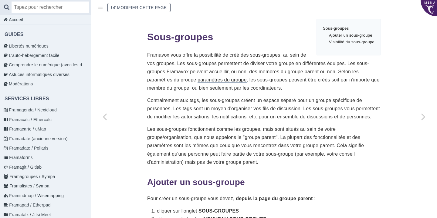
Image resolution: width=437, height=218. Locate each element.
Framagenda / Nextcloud (32, 109)
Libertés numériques (28, 46)
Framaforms (20, 157)
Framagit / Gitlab (25, 167)
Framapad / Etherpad (29, 205)
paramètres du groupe (222, 79)
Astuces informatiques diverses (38, 74)
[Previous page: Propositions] (104, 116)
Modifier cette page (139, 7)
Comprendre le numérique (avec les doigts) (49, 64)
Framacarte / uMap (27, 129)
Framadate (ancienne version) (37, 138)
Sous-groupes (336, 28)
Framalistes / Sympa (28, 185)
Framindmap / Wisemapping (36, 195)
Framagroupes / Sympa (31, 176)
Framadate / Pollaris (28, 148)
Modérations (20, 83)
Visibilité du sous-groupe (351, 42)
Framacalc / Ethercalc (30, 119)
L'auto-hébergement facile (33, 55)
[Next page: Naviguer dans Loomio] (423, 116)
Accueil (15, 19)
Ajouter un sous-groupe (350, 35)
